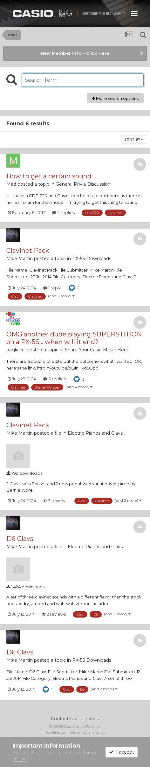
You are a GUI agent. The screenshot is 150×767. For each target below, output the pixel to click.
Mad (11, 184)
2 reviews (54, 614)
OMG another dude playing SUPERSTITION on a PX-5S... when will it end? (74, 338)
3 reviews (55, 500)
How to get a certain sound (49, 176)
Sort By (133, 139)
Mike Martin (19, 258)
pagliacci (15, 350)
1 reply (52, 287)
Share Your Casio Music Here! (97, 350)
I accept (121, 752)
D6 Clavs (19, 538)
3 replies (54, 378)
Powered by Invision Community (75, 732)
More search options (115, 98)
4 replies (63, 212)
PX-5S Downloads (91, 258)
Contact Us (63, 719)
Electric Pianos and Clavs (95, 433)
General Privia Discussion (83, 184)
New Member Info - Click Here (75, 53)
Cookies (90, 719)
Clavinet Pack (27, 250)
